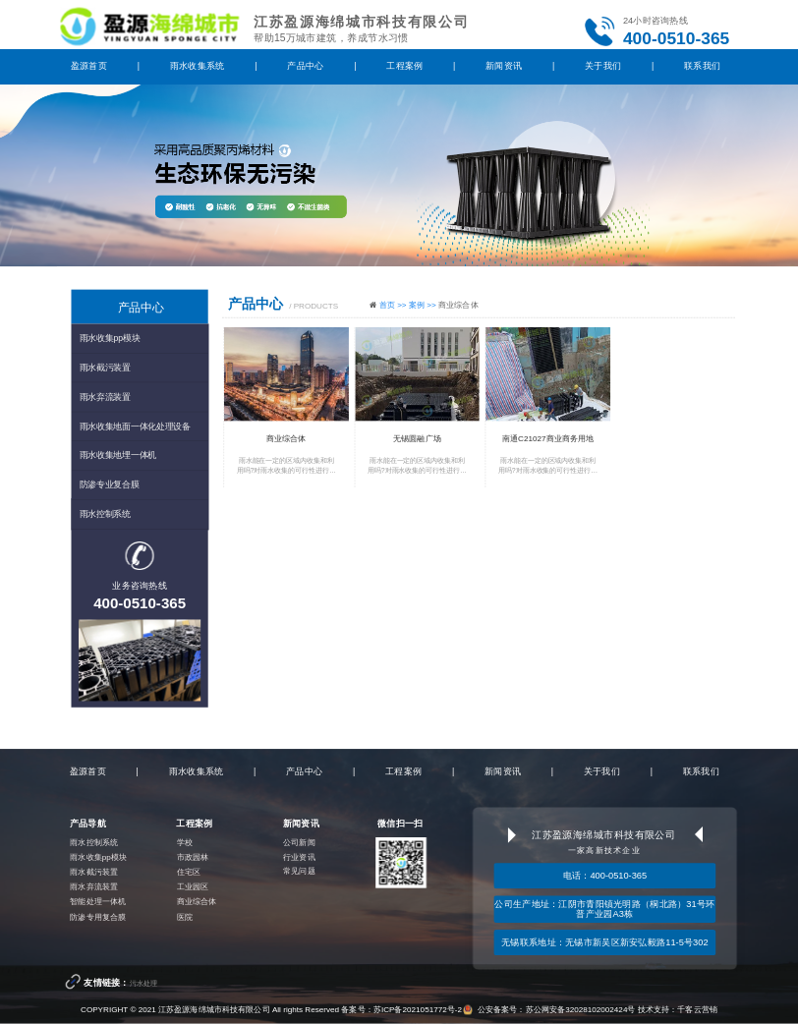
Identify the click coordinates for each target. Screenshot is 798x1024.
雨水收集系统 (197, 66)
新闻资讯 (503, 66)
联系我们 (702, 66)
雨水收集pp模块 (110, 338)
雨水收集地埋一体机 (118, 455)
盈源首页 (89, 66)
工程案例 (404, 66)
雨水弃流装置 (105, 396)
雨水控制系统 (105, 514)
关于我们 (603, 66)
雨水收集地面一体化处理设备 (135, 425)
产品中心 (305, 66)
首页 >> (394, 304)
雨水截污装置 (105, 367)
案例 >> (423, 304)
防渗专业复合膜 (110, 484)
